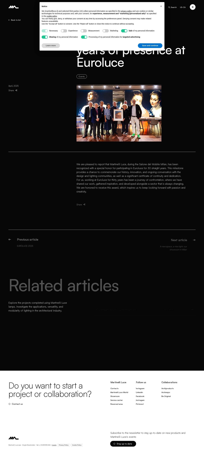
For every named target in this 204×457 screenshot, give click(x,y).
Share (13, 93)
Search (172, 7)
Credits (54, 445)
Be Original (166, 396)
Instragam (140, 400)
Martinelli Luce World (119, 392)
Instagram (140, 388)
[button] (161, 6)
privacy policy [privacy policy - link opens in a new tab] (126, 11)
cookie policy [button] (52, 16)
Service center (116, 400)
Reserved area (116, 404)
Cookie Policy (76, 445)
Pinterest (140, 404)
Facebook (140, 396)
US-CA (183, 7)
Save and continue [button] (150, 45)
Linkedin (139, 392)
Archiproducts (167, 388)
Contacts (114, 388)
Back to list (14, 20)
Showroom (115, 396)
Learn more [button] (51, 45)
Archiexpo (165, 392)
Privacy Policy (64, 445)
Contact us (15, 404)
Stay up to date (122, 443)
